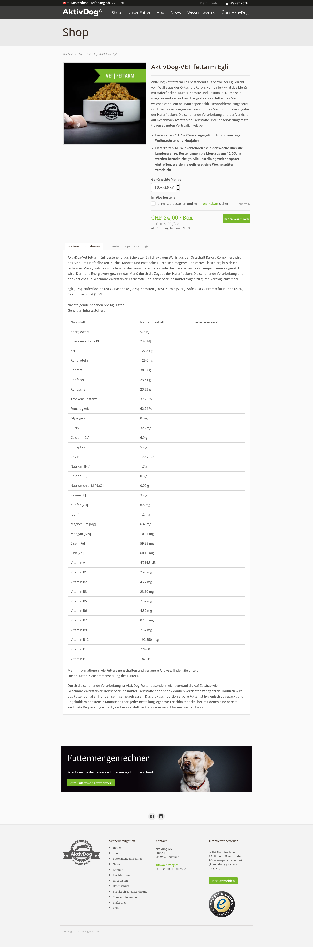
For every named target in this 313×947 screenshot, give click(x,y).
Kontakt (118, 869)
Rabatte (243, 204)
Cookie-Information (126, 896)
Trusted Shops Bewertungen (130, 246)
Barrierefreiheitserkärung (130, 891)
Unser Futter (139, 12)
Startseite (68, 54)
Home (117, 847)
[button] (203, 185)
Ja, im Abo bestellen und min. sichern (190, 203)
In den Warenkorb (236, 218)
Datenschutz (121, 885)
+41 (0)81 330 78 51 (174, 869)
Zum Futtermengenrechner (91, 782)
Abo (161, 12)
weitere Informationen (84, 246)
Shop (117, 12)
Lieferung (119, 902)
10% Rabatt (209, 203)
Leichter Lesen (122, 874)
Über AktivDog (235, 12)
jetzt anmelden (223, 880)
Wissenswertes (202, 12)
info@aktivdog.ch (167, 865)
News (176, 12)
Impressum (120, 880)
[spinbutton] (178, 187)
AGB (116, 907)
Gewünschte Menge (166, 179)
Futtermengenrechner (127, 858)
